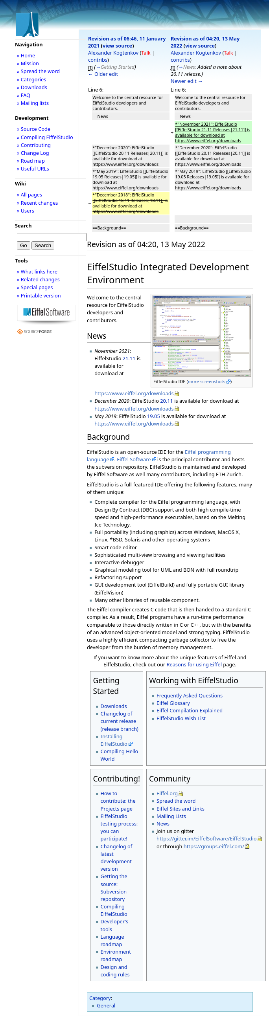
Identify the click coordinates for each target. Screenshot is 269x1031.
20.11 (166, 400)
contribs (97, 59)
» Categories (31, 79)
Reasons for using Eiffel (194, 664)
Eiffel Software (134, 459)
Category (100, 998)
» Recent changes (37, 202)
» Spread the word (38, 71)
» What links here (37, 271)
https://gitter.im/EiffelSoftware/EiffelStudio (206, 838)
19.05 (153, 416)
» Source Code (33, 128)
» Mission (28, 63)
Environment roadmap (116, 955)
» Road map (31, 160)
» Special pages (35, 287)
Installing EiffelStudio (114, 740)
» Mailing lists (33, 102)
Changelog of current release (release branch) (119, 721)
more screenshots (206, 381)
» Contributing (34, 145)
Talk (145, 52)
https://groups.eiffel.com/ (214, 846)
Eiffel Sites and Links (181, 808)
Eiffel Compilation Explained (190, 710)
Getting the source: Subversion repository (114, 888)
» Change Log (33, 152)
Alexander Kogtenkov (113, 52)
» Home (26, 55)
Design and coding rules (115, 970)
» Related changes (38, 279)
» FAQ (23, 95)
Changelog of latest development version (117, 858)
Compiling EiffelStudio (114, 910)
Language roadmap (112, 940)
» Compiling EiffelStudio (45, 137)
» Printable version (39, 295)
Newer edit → (187, 80)
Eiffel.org (167, 793)
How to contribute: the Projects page (118, 801)
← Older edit (103, 73)
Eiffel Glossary (173, 702)
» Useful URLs (33, 168)
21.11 (129, 358)
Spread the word (176, 800)
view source (117, 45)
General (106, 1005)
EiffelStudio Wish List (181, 718)
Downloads (114, 706)
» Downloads (32, 87)
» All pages (29, 194)
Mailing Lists (171, 816)
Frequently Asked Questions (190, 695)
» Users (25, 210)
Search (23, 225)
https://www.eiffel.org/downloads (134, 393)
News (163, 823)
